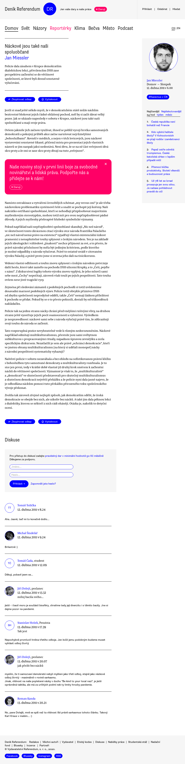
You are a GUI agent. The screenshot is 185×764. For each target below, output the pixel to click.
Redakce (34, 742)
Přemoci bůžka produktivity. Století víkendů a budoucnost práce (163, 171)
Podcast (125, 28)
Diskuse (99, 742)
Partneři (44, 745)
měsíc (169, 114)
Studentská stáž (137, 742)
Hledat (176, 9)
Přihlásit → (19, 483)
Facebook (12, 755)
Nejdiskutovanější (171, 111)
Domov (11, 28)
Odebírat (162, 9)
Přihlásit (147, 9)
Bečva (94, 28)
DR (49, 9)
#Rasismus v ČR (158, 96)
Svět (25, 28)
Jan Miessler (17, 58)
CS (173, 28)
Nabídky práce (116, 742)
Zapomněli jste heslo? (43, 483)
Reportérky (60, 28)
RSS (58, 755)
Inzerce (31, 745)
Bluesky (18, 745)
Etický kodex (84, 742)
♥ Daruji (100, 9)
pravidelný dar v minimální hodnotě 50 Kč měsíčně (74, 455)
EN (178, 28)
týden (160, 114)
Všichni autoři (50, 742)
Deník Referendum (22, 9)
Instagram (44, 755)
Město (109, 28)
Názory (40, 28)
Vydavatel (67, 742)
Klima (79, 28)
